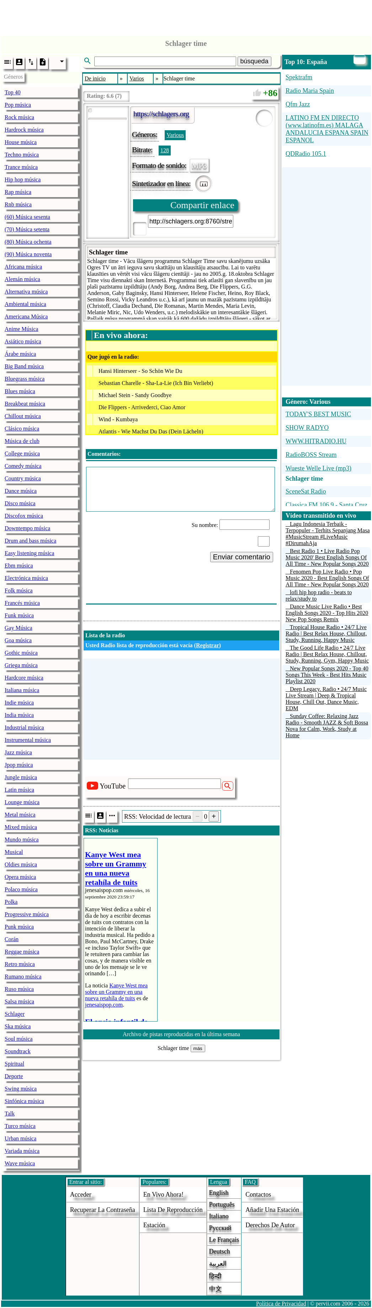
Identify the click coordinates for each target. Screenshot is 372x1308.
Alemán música (22, 279)
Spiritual (14, 1064)
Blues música (20, 391)
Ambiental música (25, 304)
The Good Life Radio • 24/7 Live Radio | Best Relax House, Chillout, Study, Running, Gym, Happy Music (327, 654)
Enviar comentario (241, 557)
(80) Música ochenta (28, 242)
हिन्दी (215, 1276)
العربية (218, 1263)
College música (22, 453)
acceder (80, 1194)
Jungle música (21, 777)
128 (164, 150)
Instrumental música (28, 740)
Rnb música (18, 204)
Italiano (219, 1216)
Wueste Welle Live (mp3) (318, 468)
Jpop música (19, 765)
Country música (23, 478)
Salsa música (19, 1001)
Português (222, 1204)
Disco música (20, 503)
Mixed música (21, 827)
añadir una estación (272, 1209)
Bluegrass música (24, 379)
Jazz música (18, 752)
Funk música (19, 615)
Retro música (20, 964)
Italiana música (22, 690)
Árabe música (20, 354)
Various (175, 135)
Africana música (23, 267)
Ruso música (19, 989)
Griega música (21, 665)
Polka (11, 902)
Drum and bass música (30, 541)
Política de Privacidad (281, 1304)
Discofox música (24, 516)
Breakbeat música (25, 404)
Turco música (20, 1126)
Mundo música (22, 840)
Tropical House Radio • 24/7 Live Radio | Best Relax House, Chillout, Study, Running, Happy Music (326, 633)
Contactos (258, 1194)
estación (154, 1225)
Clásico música (22, 429)
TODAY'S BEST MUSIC (318, 414)
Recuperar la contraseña (102, 1209)
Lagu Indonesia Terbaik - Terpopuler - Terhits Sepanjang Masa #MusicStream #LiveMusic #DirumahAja (328, 533)
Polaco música (21, 889)
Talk (10, 1114)
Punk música (19, 927)
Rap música (18, 192)
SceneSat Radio (306, 491)
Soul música (19, 1039)
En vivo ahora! (163, 1194)
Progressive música (27, 914)
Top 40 (13, 92)
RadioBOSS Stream (311, 454)
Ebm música (19, 566)
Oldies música (21, 864)
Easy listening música (29, 553)
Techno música (22, 155)
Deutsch (219, 1251)
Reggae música (22, 952)
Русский (220, 1227)
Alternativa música (26, 292)
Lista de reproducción (173, 1209)
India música (19, 715)
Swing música (21, 1089)
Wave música (20, 1163)
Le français (224, 1239)
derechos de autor (270, 1225)
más (197, 1048)
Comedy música (23, 466)
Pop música (18, 105)
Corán (11, 939)
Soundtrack (18, 1051)
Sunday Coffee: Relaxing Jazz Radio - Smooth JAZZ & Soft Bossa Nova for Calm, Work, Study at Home (327, 725)
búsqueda (254, 61)
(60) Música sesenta (27, 217)
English (219, 1192)
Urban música (20, 1138)
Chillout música (23, 416)
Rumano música (23, 977)
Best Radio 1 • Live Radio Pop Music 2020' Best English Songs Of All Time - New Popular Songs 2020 (327, 557)
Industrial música (24, 727)
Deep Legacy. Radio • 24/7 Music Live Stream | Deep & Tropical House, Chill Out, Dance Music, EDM (326, 698)
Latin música (19, 790)
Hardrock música (24, 130)
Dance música (21, 491)
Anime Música (21, 329)
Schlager (15, 1014)
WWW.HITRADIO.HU (316, 441)
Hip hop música (23, 179)
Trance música (21, 167)
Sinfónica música (24, 1101)
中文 (215, 1288)
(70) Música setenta (27, 229)
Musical (14, 852)
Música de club (22, 441)
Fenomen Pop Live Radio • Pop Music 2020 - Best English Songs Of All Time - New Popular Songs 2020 (327, 578)
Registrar (207, 645)
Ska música (18, 1026)
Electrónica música (26, 578)
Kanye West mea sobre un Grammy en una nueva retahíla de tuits (116, 991)
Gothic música (21, 653)
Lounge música (22, 802)
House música (21, 142)
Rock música (19, 117)
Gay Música (18, 628)
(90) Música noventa (28, 254)
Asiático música (23, 341)
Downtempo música (27, 528)
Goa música (18, 640)
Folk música (19, 590)
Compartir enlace (202, 205)
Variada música (22, 1151)
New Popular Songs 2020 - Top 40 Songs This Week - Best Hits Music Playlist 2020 (327, 674)
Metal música (20, 815)
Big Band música (24, 366)
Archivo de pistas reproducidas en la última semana (181, 1034)
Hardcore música (24, 678)
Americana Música (26, 316)
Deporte (14, 1076)
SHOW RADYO (307, 427)
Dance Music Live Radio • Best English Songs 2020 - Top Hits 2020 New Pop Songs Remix (327, 612)
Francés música (22, 603)
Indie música (19, 703)
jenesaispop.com (104, 1005)
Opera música (20, 877)
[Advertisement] (186, 16)
